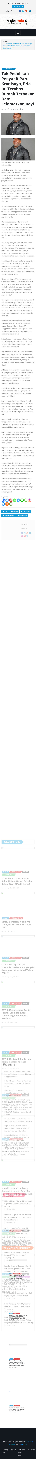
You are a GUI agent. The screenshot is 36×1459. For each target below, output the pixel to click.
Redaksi (13, 1450)
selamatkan (23, 589)
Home (5, 43)
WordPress (29, 1442)
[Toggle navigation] (18, 33)
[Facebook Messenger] (3, 578)
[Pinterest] (10, 574)
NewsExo (12, 1444)
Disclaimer (31, 1450)
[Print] (7, 578)
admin (3, 183)
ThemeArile (22, 1444)
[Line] (22, 574)
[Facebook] (3, 574)
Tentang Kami (5, 1451)
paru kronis (26, 585)
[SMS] (25, 574)
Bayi (6, 585)
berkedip (15, 585)
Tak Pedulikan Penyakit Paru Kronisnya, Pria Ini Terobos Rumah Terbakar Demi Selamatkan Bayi (17, 47)
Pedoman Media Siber (21, 1452)
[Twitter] (7, 574)
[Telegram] (18, 574)
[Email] (10, 578)
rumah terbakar (9, 589)
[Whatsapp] (14, 574)
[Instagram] (29, 574)
